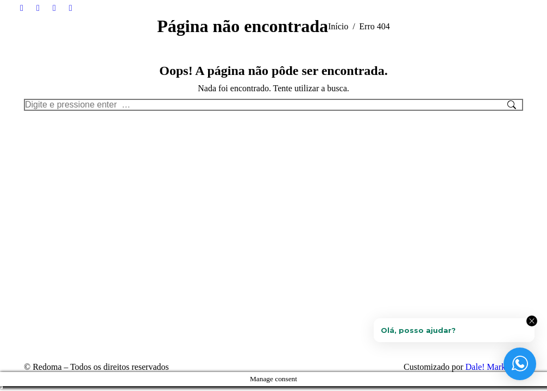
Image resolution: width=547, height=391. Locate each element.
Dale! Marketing (494, 366)
